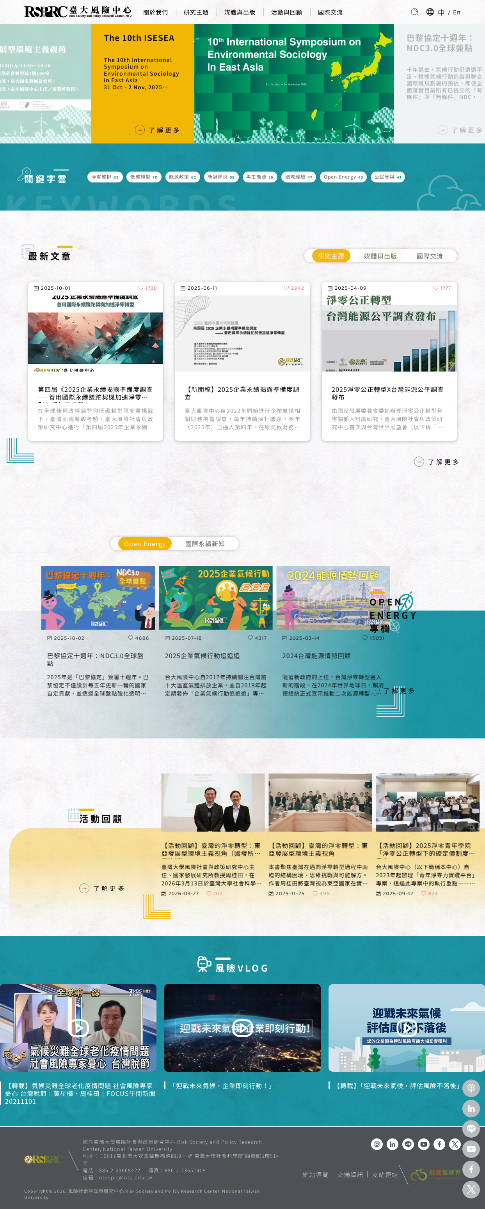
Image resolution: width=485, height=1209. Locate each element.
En (457, 12)
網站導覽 (315, 1174)
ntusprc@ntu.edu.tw (126, 1177)
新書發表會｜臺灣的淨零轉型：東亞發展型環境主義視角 (131, 48)
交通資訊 (350, 1174)
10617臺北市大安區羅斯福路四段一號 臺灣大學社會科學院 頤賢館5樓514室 (181, 1159)
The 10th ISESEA (430, 38)
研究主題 (196, 12)
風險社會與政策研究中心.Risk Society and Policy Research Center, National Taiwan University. (142, 1195)
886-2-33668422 (119, 1170)
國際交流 (330, 12)
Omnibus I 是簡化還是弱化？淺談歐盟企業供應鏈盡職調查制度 (389, 393)
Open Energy (145, 543)
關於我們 (155, 12)
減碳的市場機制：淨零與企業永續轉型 (241, 389)
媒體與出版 (240, 12)
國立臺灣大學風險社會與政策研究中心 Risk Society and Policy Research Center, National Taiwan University (172, 1145)
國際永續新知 (205, 543)
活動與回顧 (286, 12)
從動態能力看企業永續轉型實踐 (84, 389)
